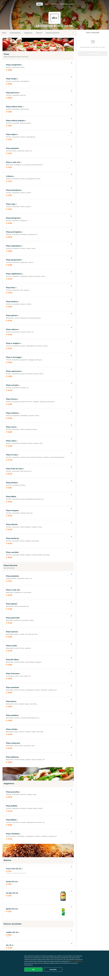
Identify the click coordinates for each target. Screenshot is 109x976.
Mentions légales (67, 4)
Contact (54, 4)
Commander (92, 53)
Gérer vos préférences (75, 961)
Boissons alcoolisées (53, 33)
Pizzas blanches (15, 33)
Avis (46, 4)
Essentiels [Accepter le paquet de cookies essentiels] (53, 969)
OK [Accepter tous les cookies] (33, 969)
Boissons (39, 33)
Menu (39, 4)
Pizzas (4, 33)
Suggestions (28, 33)
